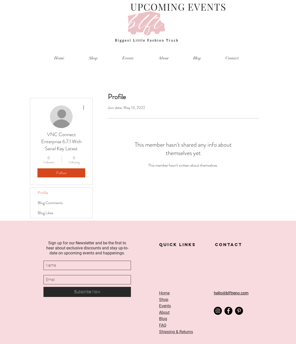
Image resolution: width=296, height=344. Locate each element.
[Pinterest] (239, 311)
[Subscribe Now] (87, 292)
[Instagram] (218, 311)
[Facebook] (228, 311)
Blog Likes (45, 213)
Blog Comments (50, 203)
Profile (43, 193)
